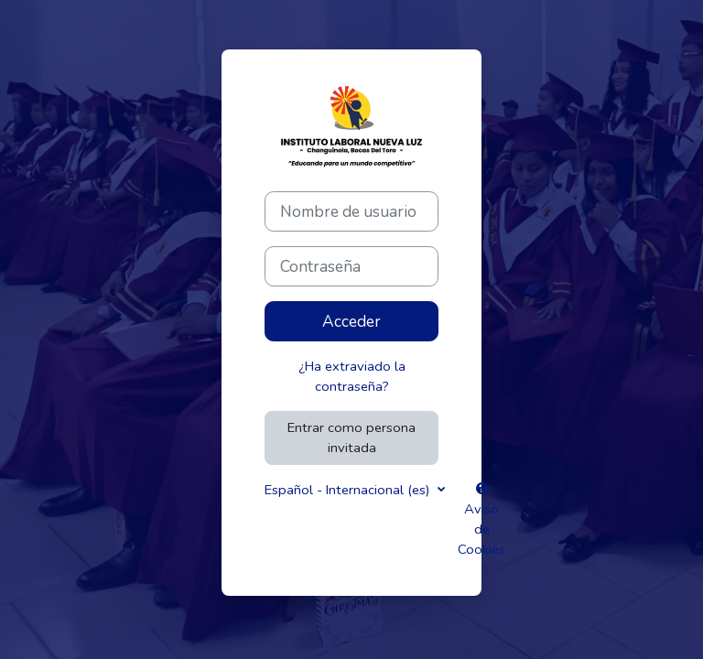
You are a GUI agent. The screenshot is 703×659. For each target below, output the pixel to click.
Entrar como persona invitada (351, 437)
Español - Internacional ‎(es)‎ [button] (349, 490)
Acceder (351, 321)
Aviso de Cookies (481, 520)
